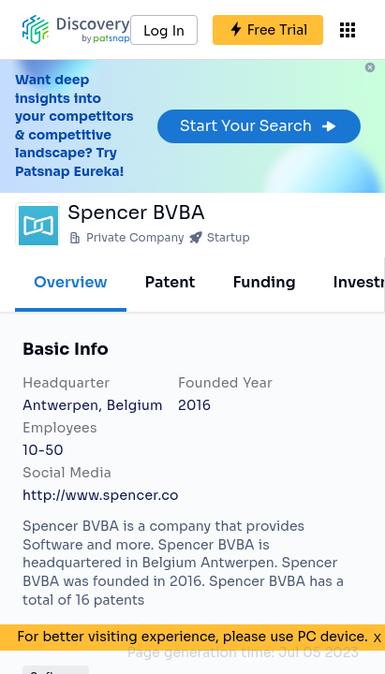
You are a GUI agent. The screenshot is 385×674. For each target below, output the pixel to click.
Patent (170, 282)
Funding (263, 282)
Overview (71, 282)
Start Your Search (259, 126)
